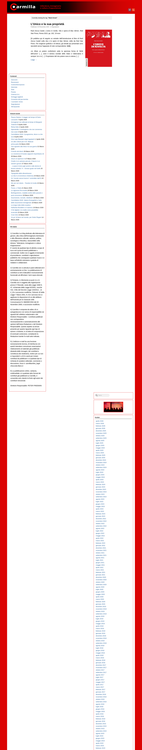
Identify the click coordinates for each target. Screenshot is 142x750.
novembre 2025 (118, 57)
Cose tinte (14, 221)
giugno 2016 (117, 333)
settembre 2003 (118, 707)
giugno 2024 (117, 99)
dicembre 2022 (118, 143)
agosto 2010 (117, 504)
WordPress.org (118, 744)
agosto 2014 (117, 387)
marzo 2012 (117, 458)
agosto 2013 (117, 416)
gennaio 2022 (117, 170)
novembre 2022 (118, 145)
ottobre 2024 (117, 89)
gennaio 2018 (117, 287)
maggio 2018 (117, 277)
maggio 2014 (117, 394)
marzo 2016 (117, 340)
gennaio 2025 (117, 82)
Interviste (14, 30)
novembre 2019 (118, 233)
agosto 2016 (117, 328)
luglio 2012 (116, 448)
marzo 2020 (117, 223)
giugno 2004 (117, 685)
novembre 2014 (118, 380)
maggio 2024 (117, 101)
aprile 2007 (116, 602)
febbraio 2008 (117, 577)
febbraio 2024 (117, 109)
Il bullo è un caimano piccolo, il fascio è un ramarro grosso (18, 128)
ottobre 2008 (117, 558)
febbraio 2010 (117, 519)
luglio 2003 (116, 711)
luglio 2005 (116, 653)
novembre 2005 (118, 643)
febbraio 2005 (117, 665)
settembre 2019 (118, 238)
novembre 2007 (118, 585)
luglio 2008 (116, 565)
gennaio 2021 (117, 199)
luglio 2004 (116, 682)
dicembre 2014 (118, 377)
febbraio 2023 (117, 138)
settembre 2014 (118, 384)
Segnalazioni (58, 27)
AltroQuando (15, 49)
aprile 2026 (116, 45)
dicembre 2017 (118, 289)
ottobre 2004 (117, 675)
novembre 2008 (118, 555)
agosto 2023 (117, 123)
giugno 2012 (117, 450)
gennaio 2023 (117, 140)
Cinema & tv (15, 37)
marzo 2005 (117, 663)
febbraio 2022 (117, 167)
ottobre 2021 (117, 177)
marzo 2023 (117, 135)
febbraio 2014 (117, 401)
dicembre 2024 (118, 84)
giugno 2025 (117, 70)
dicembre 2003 (118, 699)
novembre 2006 (118, 614)
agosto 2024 (117, 94)
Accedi (115, 737)
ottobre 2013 (117, 411)
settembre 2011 (118, 472)
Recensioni (15, 25)
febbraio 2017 (117, 314)
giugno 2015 (117, 362)
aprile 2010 (116, 514)
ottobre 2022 (117, 148)
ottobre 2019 (117, 236)
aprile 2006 (116, 631)
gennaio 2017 (117, 316)
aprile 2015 (116, 367)
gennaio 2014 (117, 404)
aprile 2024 (116, 104)
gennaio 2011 (117, 492)
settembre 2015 (118, 355)
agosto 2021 (117, 182)
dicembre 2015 (118, 348)
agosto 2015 (117, 358)
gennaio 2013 (117, 433)
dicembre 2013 (118, 406)
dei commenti (119, 742)
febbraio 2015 (117, 372)
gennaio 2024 (117, 111)
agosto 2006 (117, 621)
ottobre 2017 (117, 294)
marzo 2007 (117, 604)
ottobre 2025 (117, 60)
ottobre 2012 (117, 441)
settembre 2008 (118, 560)
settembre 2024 (118, 92)
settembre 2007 (118, 589)
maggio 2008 (117, 570)
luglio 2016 (116, 331)
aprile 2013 (116, 426)
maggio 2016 (117, 336)
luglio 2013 (116, 419)
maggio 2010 (117, 511)
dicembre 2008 (118, 553)
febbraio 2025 (117, 79)
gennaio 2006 (117, 638)
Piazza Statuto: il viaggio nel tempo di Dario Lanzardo (19, 62)
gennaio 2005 (117, 668)
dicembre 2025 (118, 55)
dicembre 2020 (118, 201)
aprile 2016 (116, 338)
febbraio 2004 (117, 694)
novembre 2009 (118, 526)
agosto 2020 (117, 211)
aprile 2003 (116, 719)
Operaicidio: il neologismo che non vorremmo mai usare (20, 79)
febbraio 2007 (117, 607)
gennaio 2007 (117, 609)
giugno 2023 (117, 128)
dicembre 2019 (118, 231)
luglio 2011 (116, 477)
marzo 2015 (117, 370)
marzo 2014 (117, 399)
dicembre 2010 (118, 494)
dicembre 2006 (118, 611)
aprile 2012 (116, 455)
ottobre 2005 (117, 646)
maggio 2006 (117, 628)
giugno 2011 (117, 480)
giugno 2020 (117, 216)
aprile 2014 (116, 397)
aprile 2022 (116, 162)
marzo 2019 (117, 253)
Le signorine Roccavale (19, 177)
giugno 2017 (117, 304)
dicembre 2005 (118, 641)
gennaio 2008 (117, 580)
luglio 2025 (116, 67)
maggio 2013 (117, 423)
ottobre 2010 (117, 499)
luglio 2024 (116, 96)
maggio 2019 (117, 248)
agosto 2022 (117, 153)
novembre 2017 (118, 292)
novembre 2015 (118, 350)
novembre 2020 (118, 204)
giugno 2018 (117, 275)
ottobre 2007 (117, 587)
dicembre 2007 (118, 582)
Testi (12, 32)
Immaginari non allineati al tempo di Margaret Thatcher (20, 69)
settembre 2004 (118, 677)
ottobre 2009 (117, 528)
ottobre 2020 (117, 206)
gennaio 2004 (117, 697)
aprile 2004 (116, 689)
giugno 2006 (117, 626)
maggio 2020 (117, 218)
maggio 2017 (117, 306)
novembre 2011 (118, 467)
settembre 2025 (118, 62)
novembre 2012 (118, 438)
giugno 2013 (117, 421)
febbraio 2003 (117, 724)
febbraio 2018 (117, 284)
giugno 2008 (117, 567)
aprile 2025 (116, 74)
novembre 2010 (118, 497)
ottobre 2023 (117, 118)
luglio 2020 (116, 214)
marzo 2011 (117, 487)
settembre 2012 (118, 443)
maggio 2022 (117, 160)
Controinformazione (18, 27)
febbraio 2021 (117, 196)
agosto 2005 (117, 650)
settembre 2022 (118, 150)
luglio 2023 (116, 126)
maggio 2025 (117, 72)
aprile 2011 (116, 484)
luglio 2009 (116, 536)
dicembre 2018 (118, 260)
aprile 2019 (116, 250)
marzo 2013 (117, 428)
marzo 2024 (117, 106)
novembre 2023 (118, 116)
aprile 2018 (116, 279)
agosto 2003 (117, 709)
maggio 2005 (117, 658)
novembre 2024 (118, 87)
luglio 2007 (116, 594)
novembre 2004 (118, 672)
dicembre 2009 (118, 524)
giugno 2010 (117, 509)
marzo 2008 (117, 575)
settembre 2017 (118, 297)
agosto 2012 (117, 445)
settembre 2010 (118, 502)
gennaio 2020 (117, 228)
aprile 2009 (116, 543)
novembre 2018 (118, 262)
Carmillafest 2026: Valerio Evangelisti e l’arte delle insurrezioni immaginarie (20, 196)
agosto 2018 (117, 270)
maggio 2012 (117, 453)
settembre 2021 (118, 179)
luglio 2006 (116, 624)
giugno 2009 (117, 538)
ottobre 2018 (117, 265)
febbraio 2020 (117, 226)
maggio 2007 (117, 599)
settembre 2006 (118, 619)
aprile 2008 (116, 572)
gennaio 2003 (117, 726)
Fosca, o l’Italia (16, 172)
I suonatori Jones (17, 44)
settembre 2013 (118, 414)
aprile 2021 (116, 192)
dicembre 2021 (118, 172)
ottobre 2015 (117, 353)
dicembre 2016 (118, 319)
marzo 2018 (117, 282)
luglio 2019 (116, 243)
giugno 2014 (117, 392)
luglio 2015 (116, 360)
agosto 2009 (117, 533)
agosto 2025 (117, 65)
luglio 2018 (116, 272)
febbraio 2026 (117, 50)
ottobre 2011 (117, 470)
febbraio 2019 (117, 255)
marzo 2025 (117, 77)
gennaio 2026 (117, 52)
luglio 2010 (116, 506)
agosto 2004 (117, 680)
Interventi (14, 22)
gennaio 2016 (117, 345)
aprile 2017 (116, 309)
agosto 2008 (117, 563)
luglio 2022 (116, 155)
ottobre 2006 (117, 616)
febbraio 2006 (117, 636)
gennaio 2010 (117, 521)
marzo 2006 (117, 633)
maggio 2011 (117, 482)
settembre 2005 (118, 648)
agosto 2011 (117, 475)
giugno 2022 (117, 157)
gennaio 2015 (117, 375)
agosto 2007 (117, 592)
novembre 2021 (118, 174)
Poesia (13, 35)
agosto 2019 (117, 240)
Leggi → (37, 65)
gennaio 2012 (117, 463)
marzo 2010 (117, 516)
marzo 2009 (117, 545)
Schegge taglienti (17, 40)
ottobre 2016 (117, 323)
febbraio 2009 (117, 548)
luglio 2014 (116, 389)
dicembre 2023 (118, 113)
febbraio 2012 (117, 460)
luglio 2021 (116, 184)
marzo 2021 (117, 194)
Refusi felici (15, 75)
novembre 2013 (118, 409)
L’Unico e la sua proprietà (50, 24)
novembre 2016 (118, 321)
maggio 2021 (117, 189)
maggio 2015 (117, 365)
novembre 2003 (118, 702)
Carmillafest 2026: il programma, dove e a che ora (20, 87)
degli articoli (118, 739)
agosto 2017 (117, 299)
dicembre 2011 (118, 465)
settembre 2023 (118, 121)
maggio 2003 (117, 716)
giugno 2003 (117, 714)
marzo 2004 (117, 692)
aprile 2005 (116, 660)
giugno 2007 (117, 597)
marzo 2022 (117, 165)
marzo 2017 (117, 311)
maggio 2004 (117, 687)
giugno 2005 (117, 655)
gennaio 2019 (117, 257)
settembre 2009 (118, 531)
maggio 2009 (117, 541)
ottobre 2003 (117, 704)
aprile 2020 (116, 221)
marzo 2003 (117, 721)
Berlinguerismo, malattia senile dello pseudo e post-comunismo (20, 184)
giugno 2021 (117, 187)
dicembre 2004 (118, 670)
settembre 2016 (118, 326)
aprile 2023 (116, 133)
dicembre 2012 (118, 436)
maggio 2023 (117, 131)
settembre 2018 (118, 267)
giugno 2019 (117, 245)
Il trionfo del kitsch (17, 109)
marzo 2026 (117, 48)
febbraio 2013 (117, 431)
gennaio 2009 (117, 550)
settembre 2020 (118, 209)
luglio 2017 (116, 301)
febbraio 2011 (117, 489)
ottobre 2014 (117, 382)
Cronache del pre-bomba (19, 42)
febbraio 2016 (117, 343)
